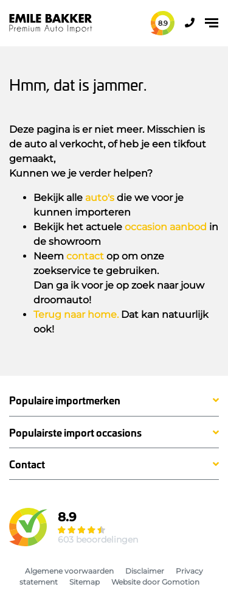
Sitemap (84, 581)
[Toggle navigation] (211, 23)
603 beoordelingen (98, 539)
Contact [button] (27, 464)
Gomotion (180, 581)
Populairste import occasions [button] (75, 432)
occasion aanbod (166, 227)
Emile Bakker (50, 23)
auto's (99, 197)
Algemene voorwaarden (69, 570)
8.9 (163, 23)
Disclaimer (144, 570)
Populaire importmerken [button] (64, 400)
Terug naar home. (76, 314)
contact (85, 256)
